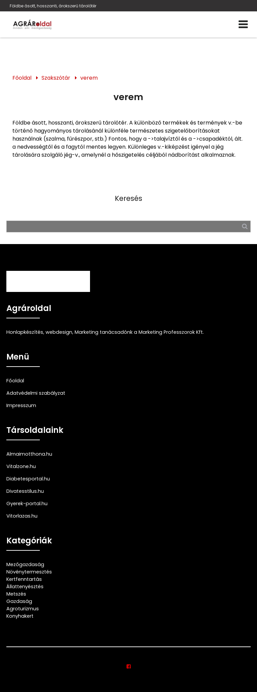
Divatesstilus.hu (25, 491)
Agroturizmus (22, 608)
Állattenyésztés (25, 586)
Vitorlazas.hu (21, 516)
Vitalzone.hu (21, 466)
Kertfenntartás (24, 579)
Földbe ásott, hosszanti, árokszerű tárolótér (53, 6)
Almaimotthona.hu (29, 454)
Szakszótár (55, 78)
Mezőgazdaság (25, 564)
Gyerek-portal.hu (27, 503)
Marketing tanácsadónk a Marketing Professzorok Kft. (139, 332)
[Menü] (243, 24)
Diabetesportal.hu (28, 478)
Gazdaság (19, 601)
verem (89, 78)
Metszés (16, 594)
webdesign (59, 332)
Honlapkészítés (24, 332)
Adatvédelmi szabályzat (35, 393)
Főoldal (21, 78)
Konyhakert (19, 616)
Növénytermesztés (29, 571)
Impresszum (21, 405)
